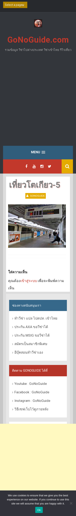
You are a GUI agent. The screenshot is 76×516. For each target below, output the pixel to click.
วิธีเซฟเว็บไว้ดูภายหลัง (31, 409)
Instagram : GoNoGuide (32, 401)
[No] (71, 503)
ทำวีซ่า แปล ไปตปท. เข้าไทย (35, 318)
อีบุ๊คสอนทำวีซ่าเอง (28, 352)
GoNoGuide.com (38, 40)
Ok (39, 510)
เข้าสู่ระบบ (28, 281)
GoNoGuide (37, 195)
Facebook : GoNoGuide (31, 392)
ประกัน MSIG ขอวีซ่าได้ (32, 335)
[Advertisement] (38, 102)
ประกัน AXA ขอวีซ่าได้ (31, 327)
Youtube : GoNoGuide (30, 384)
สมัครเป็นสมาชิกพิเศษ (30, 344)
